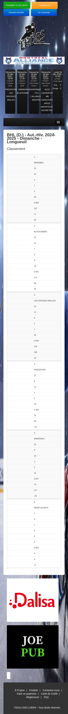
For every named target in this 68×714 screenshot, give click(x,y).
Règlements (32, 697)
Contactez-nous (51, 690)
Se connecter (44, 12)
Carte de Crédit (49, 693)
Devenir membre (16, 12)
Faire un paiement (26, 693)
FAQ (46, 697)
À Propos (20, 690)
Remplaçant (44, 5)
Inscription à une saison (17, 5)
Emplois (33, 690)
